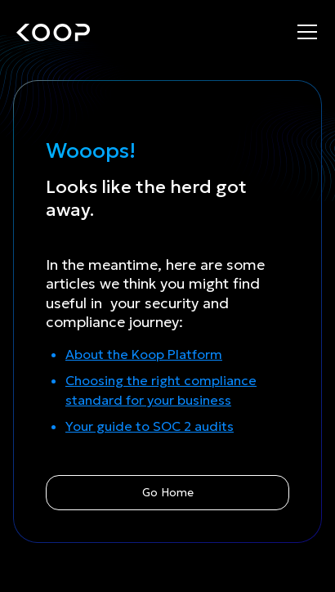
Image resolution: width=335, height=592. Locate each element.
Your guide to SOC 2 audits (149, 426)
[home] (53, 33)
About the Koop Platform (143, 354)
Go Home (168, 492)
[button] (307, 32)
